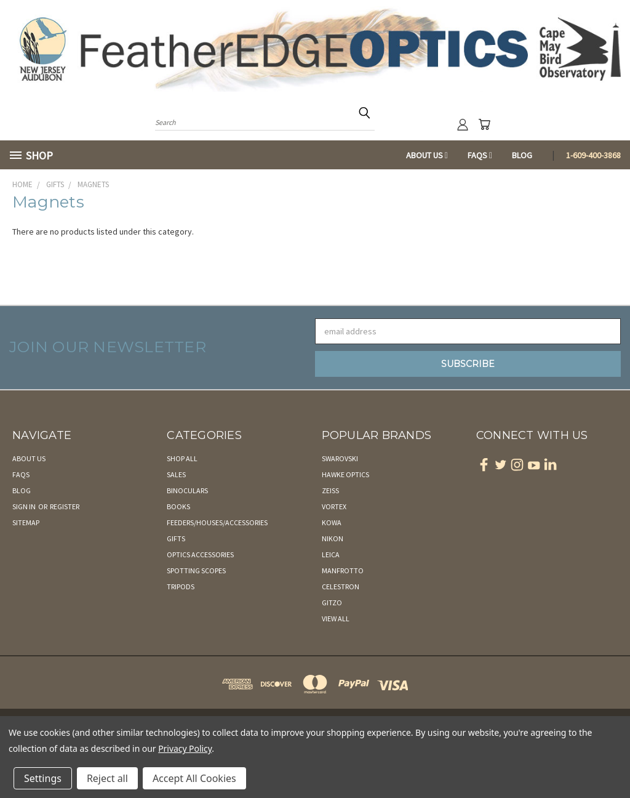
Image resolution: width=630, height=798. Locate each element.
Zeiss (330, 490)
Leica (331, 554)
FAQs (480, 155)
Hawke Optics (345, 474)
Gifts (176, 538)
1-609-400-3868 (593, 155)
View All (335, 618)
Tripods (180, 586)
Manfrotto (343, 570)
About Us (427, 155)
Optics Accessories (200, 554)
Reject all (107, 778)
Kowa (331, 522)
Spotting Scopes (196, 570)
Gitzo (332, 602)
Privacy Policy (185, 748)
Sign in (24, 506)
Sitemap (25, 522)
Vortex (334, 506)
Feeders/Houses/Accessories (217, 522)
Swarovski (340, 458)
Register (64, 506)
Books (178, 506)
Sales (176, 474)
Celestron (340, 586)
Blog (522, 155)
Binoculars (187, 490)
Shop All (182, 458)
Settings (43, 778)
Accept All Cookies (194, 778)
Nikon (332, 538)
